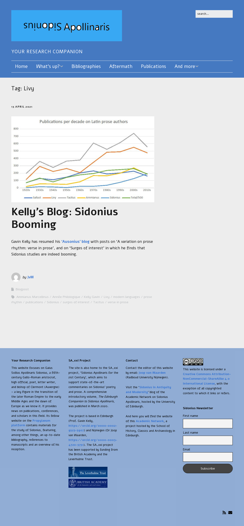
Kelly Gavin (92, 297)
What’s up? (48, 66)
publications (34, 302)
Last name (190, 432)
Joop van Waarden (152, 373)
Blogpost (22, 289)
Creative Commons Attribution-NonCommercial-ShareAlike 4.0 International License (207, 379)
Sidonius (53, 302)
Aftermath (120, 66)
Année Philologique (66, 297)
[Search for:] (214, 14)
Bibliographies (86, 66)
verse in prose (118, 302)
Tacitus (98, 302)
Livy (107, 297)
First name (190, 416)
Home (21, 66)
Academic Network (150, 421)
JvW (30, 277)
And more (185, 66)
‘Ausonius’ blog (75, 241)
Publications (153, 66)
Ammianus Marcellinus (32, 297)
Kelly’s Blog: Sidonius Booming (64, 218)
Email (186, 449)
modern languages (126, 297)
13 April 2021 (22, 107)
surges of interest (76, 302)
